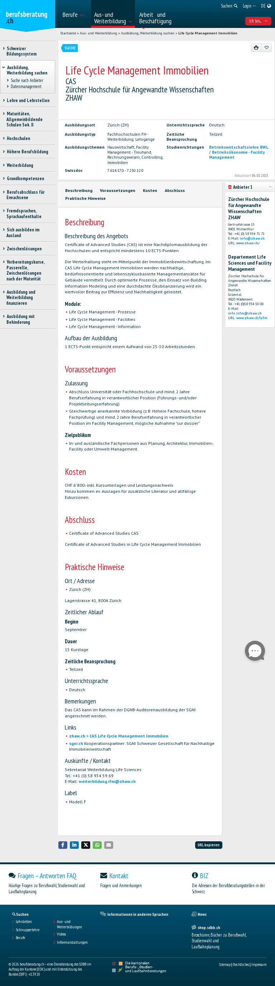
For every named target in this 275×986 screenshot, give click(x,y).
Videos (61, 934)
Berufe (20, 937)
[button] (63, 845)
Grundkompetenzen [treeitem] (25, 178)
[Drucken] (256, 47)
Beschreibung (78, 190)
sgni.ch (76, 743)
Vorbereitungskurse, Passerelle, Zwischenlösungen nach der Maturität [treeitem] (25, 270)
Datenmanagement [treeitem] (26, 86)
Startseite (68, 33)
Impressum (258, 964)
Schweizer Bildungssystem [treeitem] (21, 51)
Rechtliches (241, 964)
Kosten (150, 190)
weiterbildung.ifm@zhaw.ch (107, 781)
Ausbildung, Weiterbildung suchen (147, 33)
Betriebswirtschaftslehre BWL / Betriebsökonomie (238, 150)
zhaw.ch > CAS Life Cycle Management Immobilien (118, 736)
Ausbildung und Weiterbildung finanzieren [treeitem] (20, 297)
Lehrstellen (24, 921)
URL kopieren (208, 844)
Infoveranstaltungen (72, 942)
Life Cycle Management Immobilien (207, 33)
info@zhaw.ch (252, 238)
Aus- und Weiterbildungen (69, 924)
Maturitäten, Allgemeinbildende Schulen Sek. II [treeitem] (24, 119)
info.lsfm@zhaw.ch (245, 313)
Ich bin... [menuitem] (258, 21)
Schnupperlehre (27, 929)
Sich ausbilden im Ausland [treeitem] (22, 232)
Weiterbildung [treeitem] (19, 165)
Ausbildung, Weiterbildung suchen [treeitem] (27, 70)
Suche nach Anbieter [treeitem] (26, 81)
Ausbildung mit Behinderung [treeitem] (20, 319)
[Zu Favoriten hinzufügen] (266, 47)
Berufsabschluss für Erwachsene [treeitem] (25, 195)
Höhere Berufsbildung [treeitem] (27, 152)
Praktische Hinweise (85, 198)
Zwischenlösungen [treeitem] (24, 249)
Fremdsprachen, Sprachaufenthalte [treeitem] (24, 213)
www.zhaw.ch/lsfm (251, 318)
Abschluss (175, 190)
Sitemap (225, 964)
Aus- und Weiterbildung (98, 33)
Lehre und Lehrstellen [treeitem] (27, 100)
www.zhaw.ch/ (248, 243)
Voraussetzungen (117, 190)
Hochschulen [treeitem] (18, 138)
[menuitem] (74, 14)
